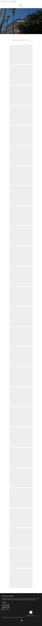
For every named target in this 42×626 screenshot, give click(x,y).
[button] (21, 5)
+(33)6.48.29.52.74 (6, 608)
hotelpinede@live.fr (6, 609)
